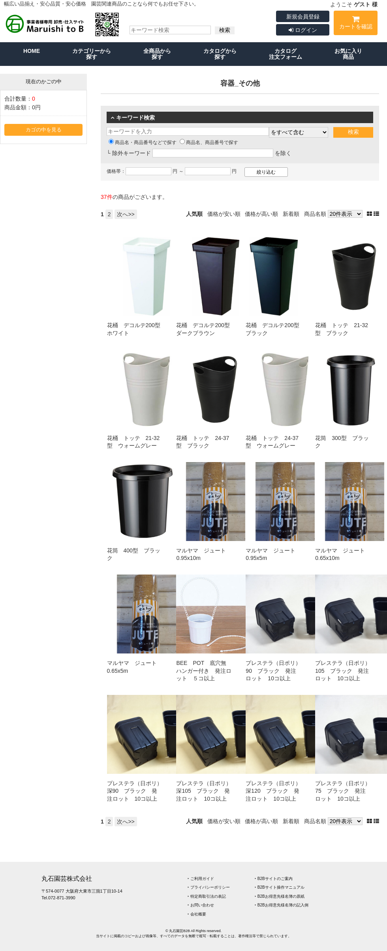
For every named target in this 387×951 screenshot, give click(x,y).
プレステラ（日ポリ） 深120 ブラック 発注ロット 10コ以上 (276, 791)
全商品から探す (157, 54)
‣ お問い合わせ (201, 905)
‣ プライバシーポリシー (209, 887)
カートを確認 (356, 24)
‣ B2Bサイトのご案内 (274, 878)
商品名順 (315, 214)
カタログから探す (220, 54)
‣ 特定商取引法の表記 (207, 896)
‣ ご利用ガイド (201, 878)
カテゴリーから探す (91, 54)
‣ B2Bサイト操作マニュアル (279, 887)
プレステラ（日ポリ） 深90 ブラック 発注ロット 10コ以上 (137, 791)
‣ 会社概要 (197, 914)
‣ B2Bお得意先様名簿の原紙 (279, 896)
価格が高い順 (261, 214)
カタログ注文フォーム (285, 54)
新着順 (291, 214)
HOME (31, 51)
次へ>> (125, 214)
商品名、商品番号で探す (209, 142)
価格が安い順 (223, 214)
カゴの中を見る (44, 130)
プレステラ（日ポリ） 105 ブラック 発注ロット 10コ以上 (345, 670)
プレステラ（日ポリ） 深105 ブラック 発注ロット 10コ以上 (206, 791)
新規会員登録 (302, 16)
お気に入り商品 (348, 54)
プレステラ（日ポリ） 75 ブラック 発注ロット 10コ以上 (345, 791)
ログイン (303, 30)
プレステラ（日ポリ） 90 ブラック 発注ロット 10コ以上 (276, 670)
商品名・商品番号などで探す (143, 142)
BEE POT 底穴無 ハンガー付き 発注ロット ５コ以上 (204, 670)
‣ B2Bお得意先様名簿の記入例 (281, 905)
